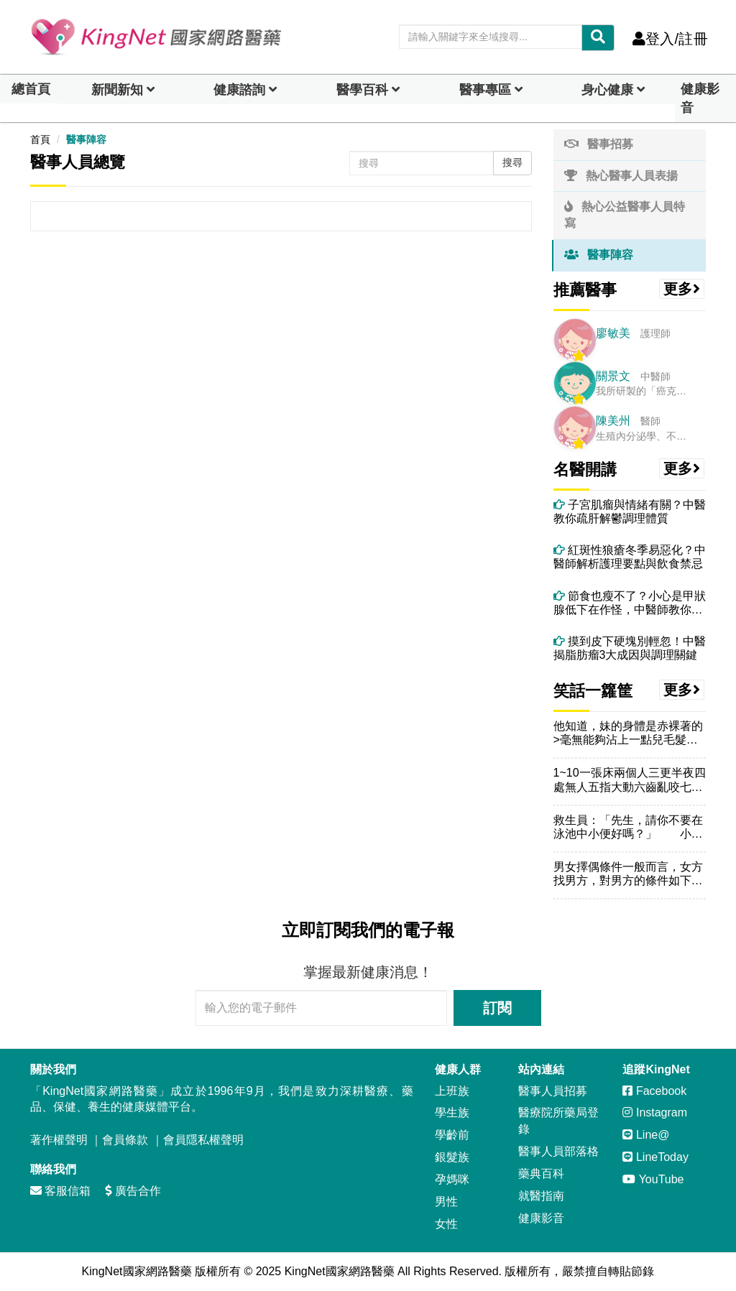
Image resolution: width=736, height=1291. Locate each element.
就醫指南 (541, 1196)
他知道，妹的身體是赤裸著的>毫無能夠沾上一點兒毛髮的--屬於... (629, 733)
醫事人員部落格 (558, 1151)
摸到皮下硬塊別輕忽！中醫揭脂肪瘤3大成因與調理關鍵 (629, 648)
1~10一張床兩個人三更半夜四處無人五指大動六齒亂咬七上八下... (629, 780)
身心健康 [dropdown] (607, 90)
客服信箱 (60, 1191)
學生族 (452, 1112)
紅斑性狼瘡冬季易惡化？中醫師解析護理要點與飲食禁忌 (629, 557)
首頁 (40, 139)
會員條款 (125, 1140)
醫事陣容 (86, 139)
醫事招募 (598, 144)
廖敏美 (613, 333)
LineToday (655, 1157)
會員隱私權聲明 (203, 1140)
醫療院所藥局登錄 (558, 1120)
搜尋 (512, 162)
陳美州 (613, 421)
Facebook (654, 1091)
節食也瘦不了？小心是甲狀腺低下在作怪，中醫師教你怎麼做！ (629, 603)
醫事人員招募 (552, 1091)
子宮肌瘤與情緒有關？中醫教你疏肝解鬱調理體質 (629, 511)
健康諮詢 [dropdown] (239, 90)
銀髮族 (452, 1157)
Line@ (645, 1135)
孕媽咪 (452, 1179)
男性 (446, 1201)
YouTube (653, 1179)
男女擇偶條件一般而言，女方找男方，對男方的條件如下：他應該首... (628, 874)
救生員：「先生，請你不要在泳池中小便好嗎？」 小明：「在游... (628, 827)
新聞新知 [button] (117, 90)
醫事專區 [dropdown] (485, 90)
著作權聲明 (59, 1140)
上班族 (452, 1091)
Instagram (654, 1112)
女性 (446, 1224)
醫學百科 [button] (362, 90)
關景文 (613, 376)
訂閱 (497, 1008)
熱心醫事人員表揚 (621, 176)
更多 (682, 289)
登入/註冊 (670, 39)
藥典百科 (541, 1173)
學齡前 (452, 1135)
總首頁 (31, 89)
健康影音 (700, 98)
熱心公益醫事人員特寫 (624, 214)
